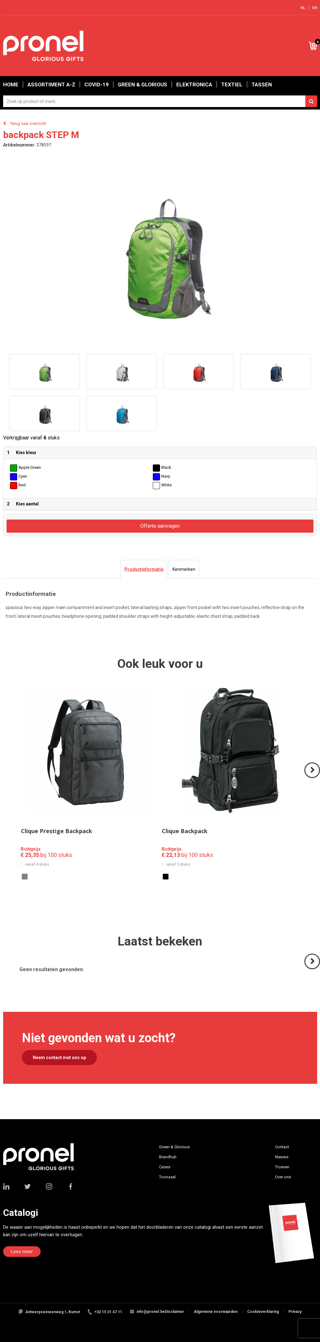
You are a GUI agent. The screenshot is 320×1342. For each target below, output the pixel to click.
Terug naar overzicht (28, 123)
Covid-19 (96, 84)
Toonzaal (167, 1177)
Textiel (231, 84)
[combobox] (160, 101)
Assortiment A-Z (51, 84)
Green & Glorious (142, 84)
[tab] (144, 569)
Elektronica (194, 84)
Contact (282, 1147)
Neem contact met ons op (59, 1057)
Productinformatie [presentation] (143, 569)
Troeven (282, 1167)
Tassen (262, 84)
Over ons (283, 1177)
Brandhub (168, 1157)
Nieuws (281, 1157)
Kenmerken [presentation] (183, 569)
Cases (164, 1167)
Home (10, 84)
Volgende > (312, 777)
